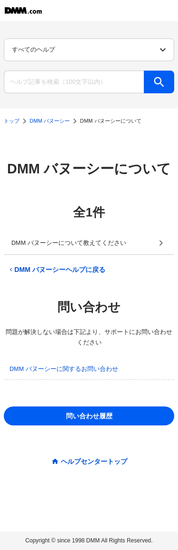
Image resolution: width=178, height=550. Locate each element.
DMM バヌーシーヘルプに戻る (56, 269)
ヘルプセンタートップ (94, 461)
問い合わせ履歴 (89, 416)
